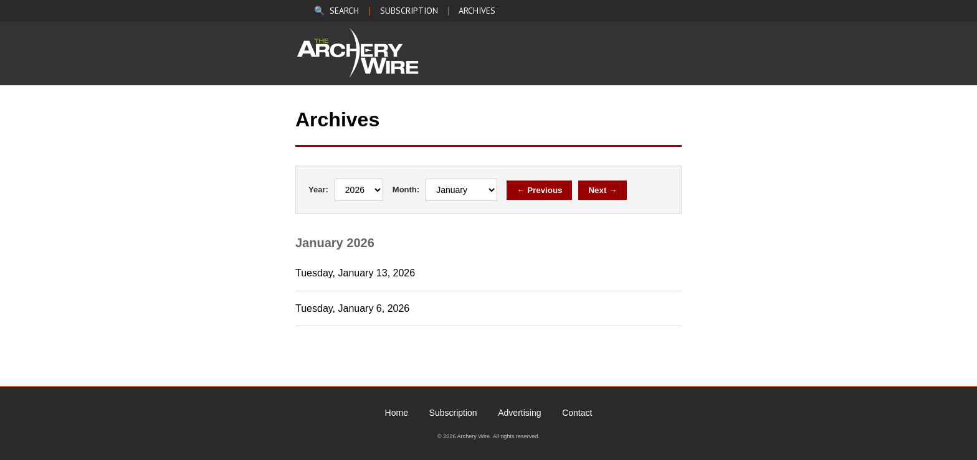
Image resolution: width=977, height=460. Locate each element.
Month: (406, 189)
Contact (577, 413)
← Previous (539, 190)
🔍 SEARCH (336, 10)
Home (396, 413)
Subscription (453, 413)
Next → (602, 190)
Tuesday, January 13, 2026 (355, 273)
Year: (318, 189)
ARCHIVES (477, 10)
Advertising (519, 413)
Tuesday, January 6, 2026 (352, 308)
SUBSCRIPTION (409, 10)
